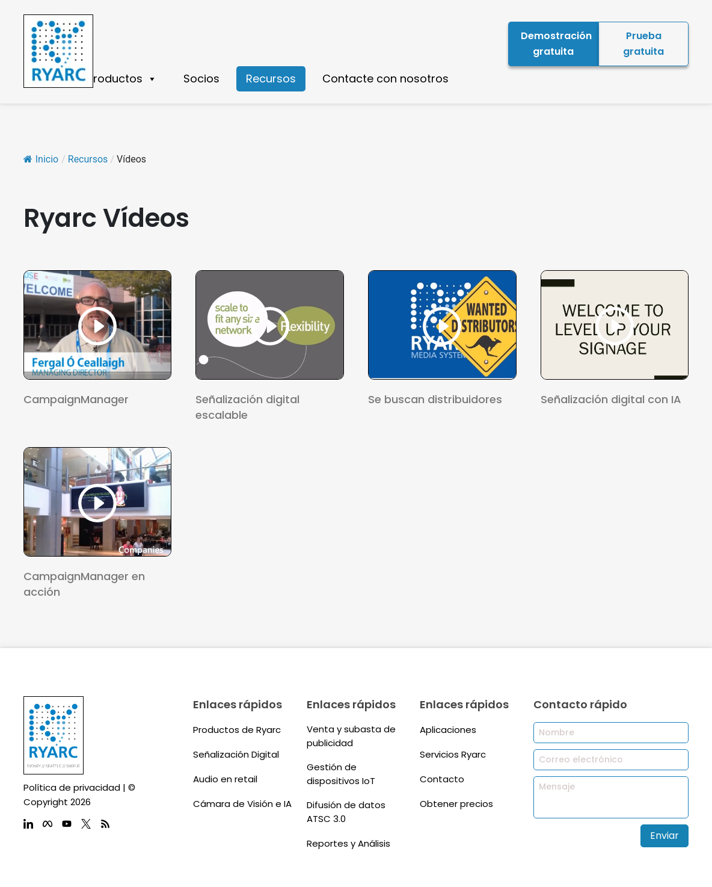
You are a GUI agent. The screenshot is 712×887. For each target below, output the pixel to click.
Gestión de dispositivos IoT (341, 774)
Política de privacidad (71, 787)
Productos (122, 78)
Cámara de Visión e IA (242, 803)
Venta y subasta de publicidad (351, 736)
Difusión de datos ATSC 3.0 (346, 812)
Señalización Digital (236, 754)
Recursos (271, 78)
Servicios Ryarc (453, 754)
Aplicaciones (448, 729)
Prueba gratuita (643, 43)
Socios (201, 78)
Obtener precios (456, 803)
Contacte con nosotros (385, 78)
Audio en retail (225, 779)
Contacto (442, 779)
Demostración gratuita (556, 43)
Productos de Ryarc (237, 729)
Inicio (40, 159)
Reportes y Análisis (348, 843)
